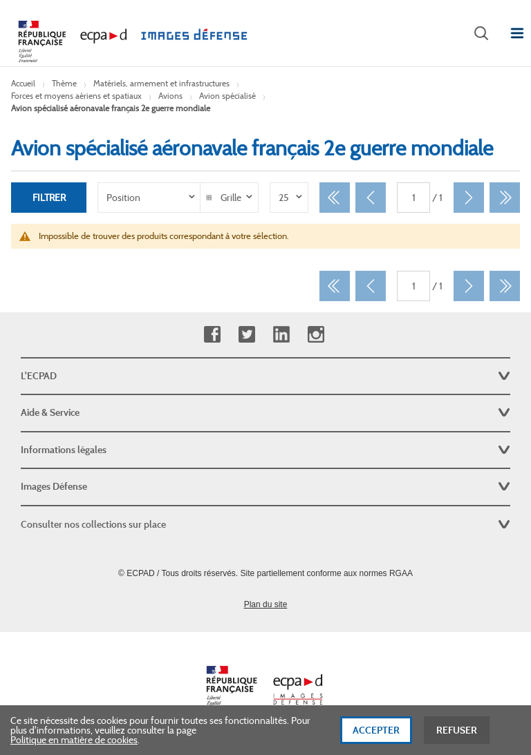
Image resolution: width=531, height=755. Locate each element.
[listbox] (149, 197)
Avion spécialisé (227, 95)
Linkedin (281, 334)
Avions (170, 95)
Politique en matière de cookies (74, 744)
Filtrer (49, 197)
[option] (149, 197)
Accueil (23, 83)
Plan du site (266, 604)
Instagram (315, 334)
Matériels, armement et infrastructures (161, 83)
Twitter (246, 334)
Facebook (212, 334)
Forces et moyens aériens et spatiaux (76, 95)
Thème (64, 83)
